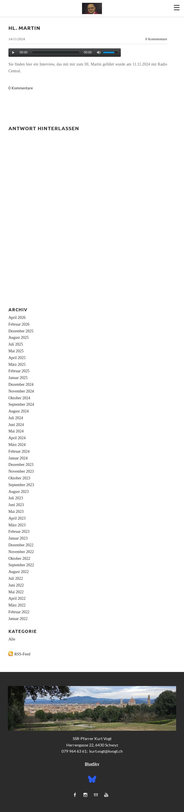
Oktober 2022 (19, 558)
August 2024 (18, 411)
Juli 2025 (15, 344)
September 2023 (21, 485)
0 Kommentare (156, 39)
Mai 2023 (16, 511)
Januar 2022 (18, 619)
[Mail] (95, 794)
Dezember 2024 (20, 384)
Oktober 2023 (19, 478)
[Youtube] (106, 794)
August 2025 (18, 337)
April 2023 (17, 518)
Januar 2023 (18, 538)
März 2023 (17, 525)
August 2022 (18, 572)
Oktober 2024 (19, 398)
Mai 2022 (16, 592)
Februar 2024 (18, 451)
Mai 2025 (16, 351)
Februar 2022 (18, 612)
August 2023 (18, 492)
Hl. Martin (24, 27)
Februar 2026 (18, 324)
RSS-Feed (22, 654)
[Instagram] (85, 794)
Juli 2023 (15, 498)
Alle (11, 639)
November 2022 (21, 552)
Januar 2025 (18, 378)
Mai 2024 (16, 431)
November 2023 (21, 471)
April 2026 (17, 317)
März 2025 (17, 364)
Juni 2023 (16, 505)
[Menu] (177, 7)
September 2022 (21, 565)
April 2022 (17, 598)
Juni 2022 (16, 585)
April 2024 (17, 438)
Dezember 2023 (20, 465)
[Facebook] (75, 794)
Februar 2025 (18, 371)
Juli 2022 (15, 578)
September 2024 (21, 404)
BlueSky (92, 763)
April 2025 (17, 358)
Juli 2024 (15, 418)
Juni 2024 (16, 425)
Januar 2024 (18, 458)
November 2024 (21, 391)
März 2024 (17, 445)
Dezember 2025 (20, 331)
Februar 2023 (18, 531)
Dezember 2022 (20, 545)
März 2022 (17, 605)
